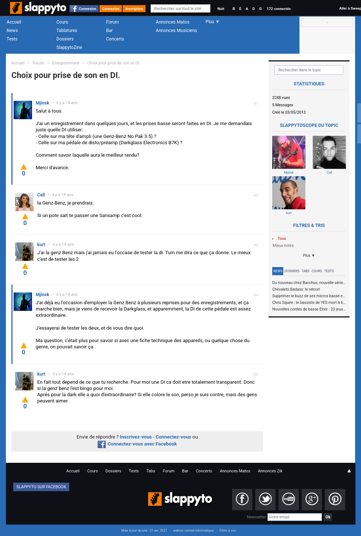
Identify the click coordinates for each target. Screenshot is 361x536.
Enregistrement (66, 63)
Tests (12, 39)
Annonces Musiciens (176, 30)
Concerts (115, 39)
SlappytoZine (69, 47)
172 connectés (279, 9)
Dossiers (65, 39)
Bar (109, 30)
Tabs (305, 271)
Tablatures (66, 30)
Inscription (134, 9)
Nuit (220, 9)
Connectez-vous (174, 437)
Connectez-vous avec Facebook (137, 444)
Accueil (14, 22)
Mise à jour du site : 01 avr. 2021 (144, 530)
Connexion (87, 9)
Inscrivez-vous (136, 437)
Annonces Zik (270, 471)
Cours (62, 22)
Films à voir (228, 530)
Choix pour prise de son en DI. (113, 63)
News (12, 30)
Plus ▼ (309, 255)
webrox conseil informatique (193, 530)
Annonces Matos (172, 22)
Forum (112, 22)
